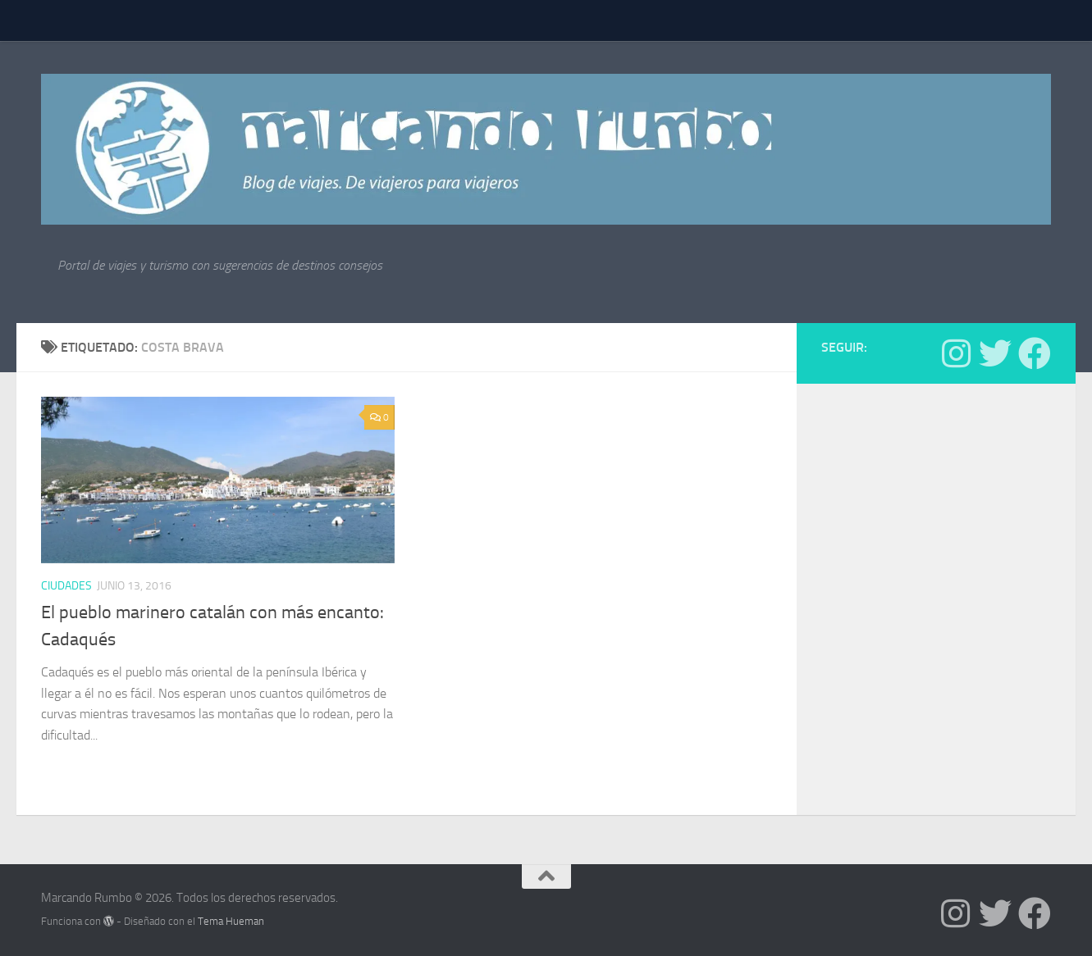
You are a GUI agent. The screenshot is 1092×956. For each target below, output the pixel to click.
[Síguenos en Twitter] (995, 353)
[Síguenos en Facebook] (1034, 353)
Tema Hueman (231, 921)
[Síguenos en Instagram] (955, 353)
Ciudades (66, 586)
